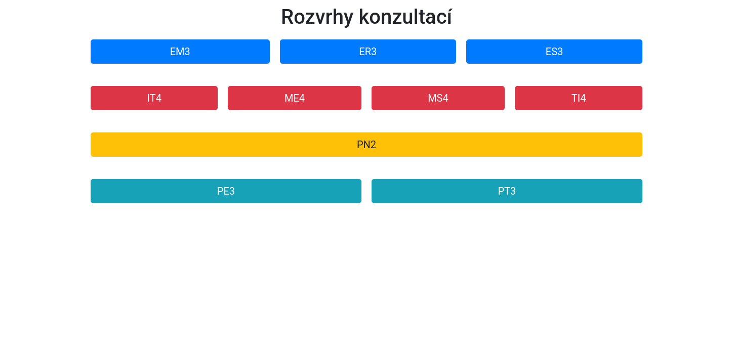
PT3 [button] (507, 191)
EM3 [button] (180, 52)
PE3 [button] (226, 191)
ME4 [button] (294, 98)
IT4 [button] (154, 98)
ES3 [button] (554, 52)
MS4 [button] (438, 98)
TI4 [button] (579, 98)
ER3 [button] (368, 52)
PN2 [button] (366, 145)
